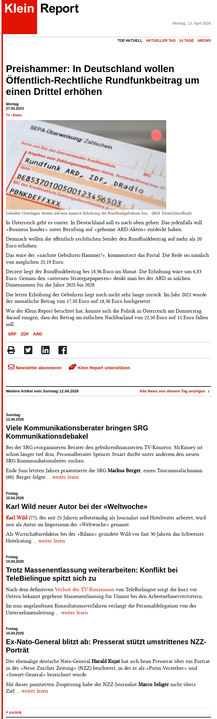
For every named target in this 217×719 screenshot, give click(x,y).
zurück (14, 712)
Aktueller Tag (160, 41)
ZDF (25, 334)
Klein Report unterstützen (99, 367)
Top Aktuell (130, 41)
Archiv (204, 41)
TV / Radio (14, 115)
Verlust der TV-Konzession (84, 589)
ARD (37, 334)
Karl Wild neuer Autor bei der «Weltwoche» (77, 506)
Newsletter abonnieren (34, 367)
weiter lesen (65, 477)
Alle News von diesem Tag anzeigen (175, 391)
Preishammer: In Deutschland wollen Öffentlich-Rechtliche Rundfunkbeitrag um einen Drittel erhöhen (102, 80)
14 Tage (186, 41)
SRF (12, 334)
